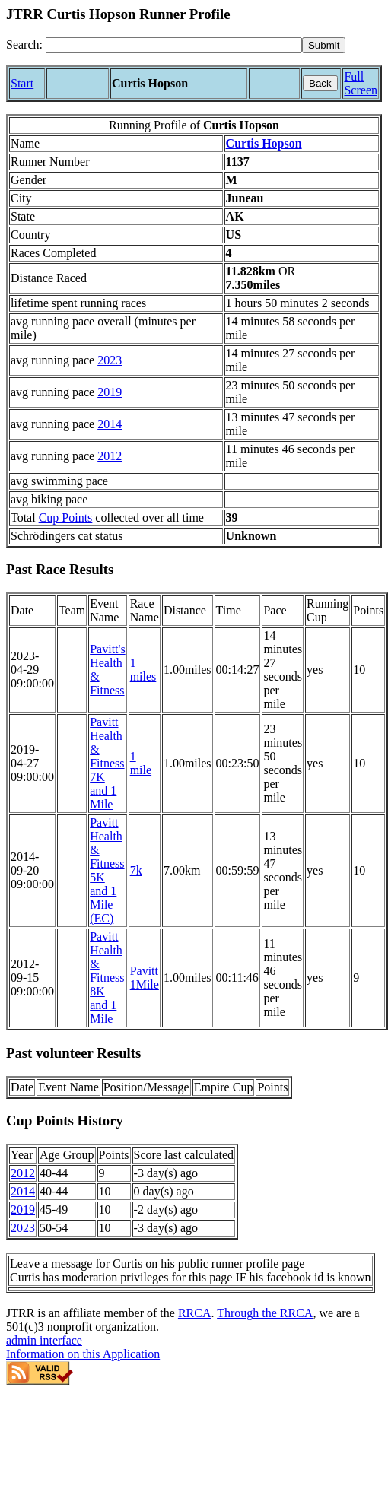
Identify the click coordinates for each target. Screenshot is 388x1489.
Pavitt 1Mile (144, 977)
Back (320, 83)
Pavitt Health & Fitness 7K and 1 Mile (107, 763)
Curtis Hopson (264, 143)
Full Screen (360, 83)
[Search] (174, 45)
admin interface (44, 1340)
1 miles (143, 669)
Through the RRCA (265, 1312)
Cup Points (66, 517)
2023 (109, 360)
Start (22, 83)
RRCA (194, 1312)
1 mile (140, 763)
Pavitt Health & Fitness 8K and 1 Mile (107, 977)
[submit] (323, 45)
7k (136, 870)
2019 (109, 392)
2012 (109, 455)
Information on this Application (83, 1354)
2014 (109, 423)
